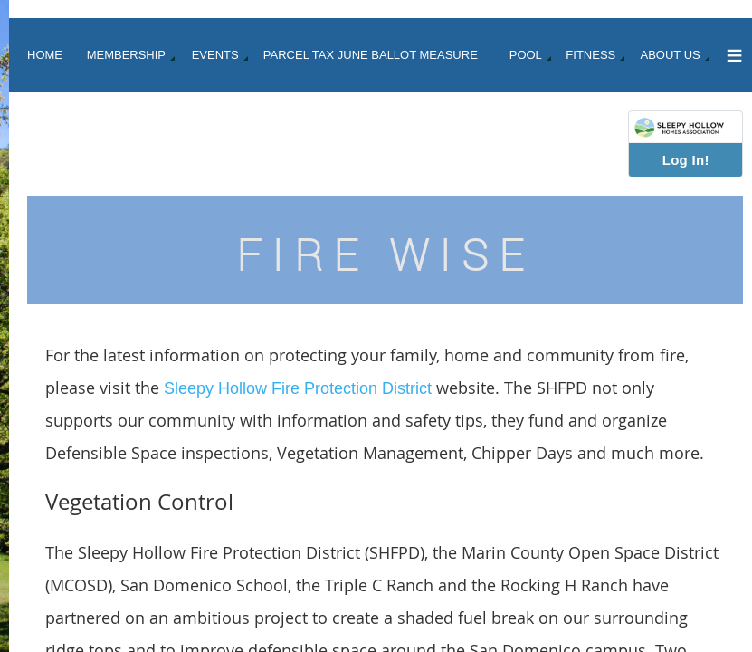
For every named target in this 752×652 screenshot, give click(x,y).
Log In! (685, 160)
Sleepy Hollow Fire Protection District (298, 388)
